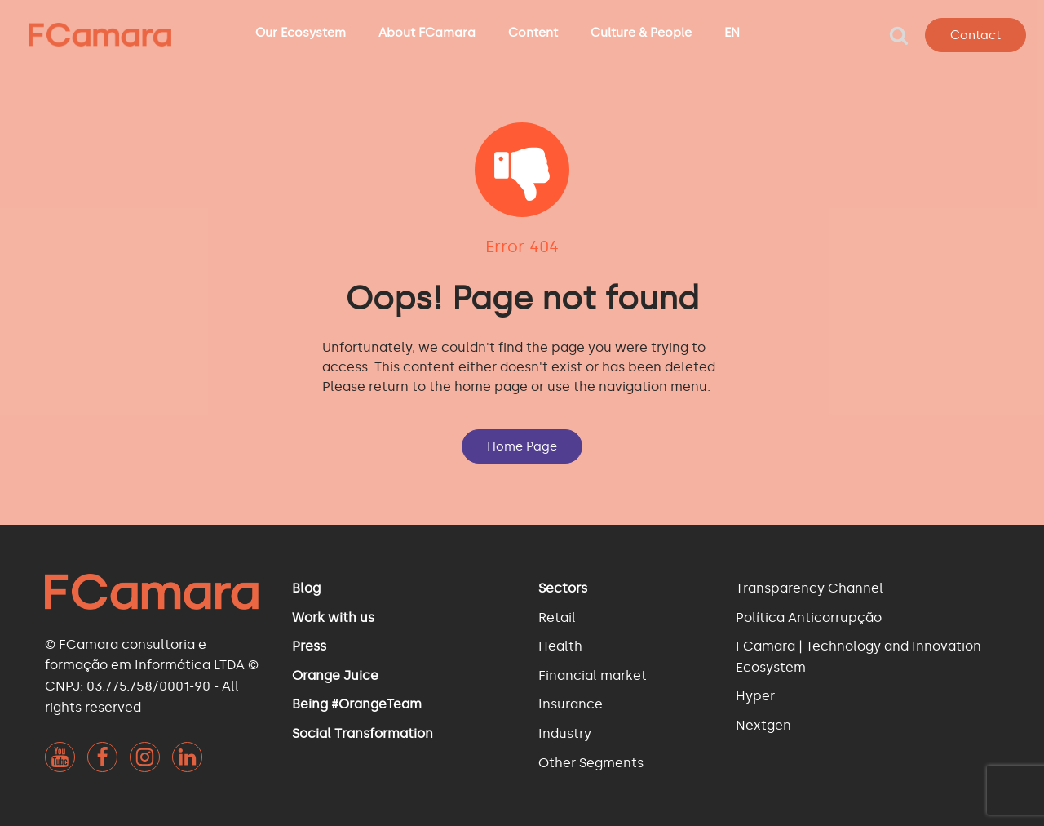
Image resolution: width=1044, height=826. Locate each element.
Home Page (522, 446)
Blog (306, 588)
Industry (564, 733)
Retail (557, 617)
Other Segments (591, 762)
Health (560, 646)
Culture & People (641, 32)
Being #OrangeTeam (357, 704)
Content (533, 32)
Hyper (755, 696)
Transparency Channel (809, 588)
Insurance (570, 704)
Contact (975, 35)
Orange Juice (335, 675)
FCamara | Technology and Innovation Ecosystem (858, 656)
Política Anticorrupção (809, 617)
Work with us (333, 617)
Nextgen (763, 725)
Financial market (592, 675)
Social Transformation (362, 733)
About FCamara (427, 32)
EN (732, 32)
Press (309, 646)
